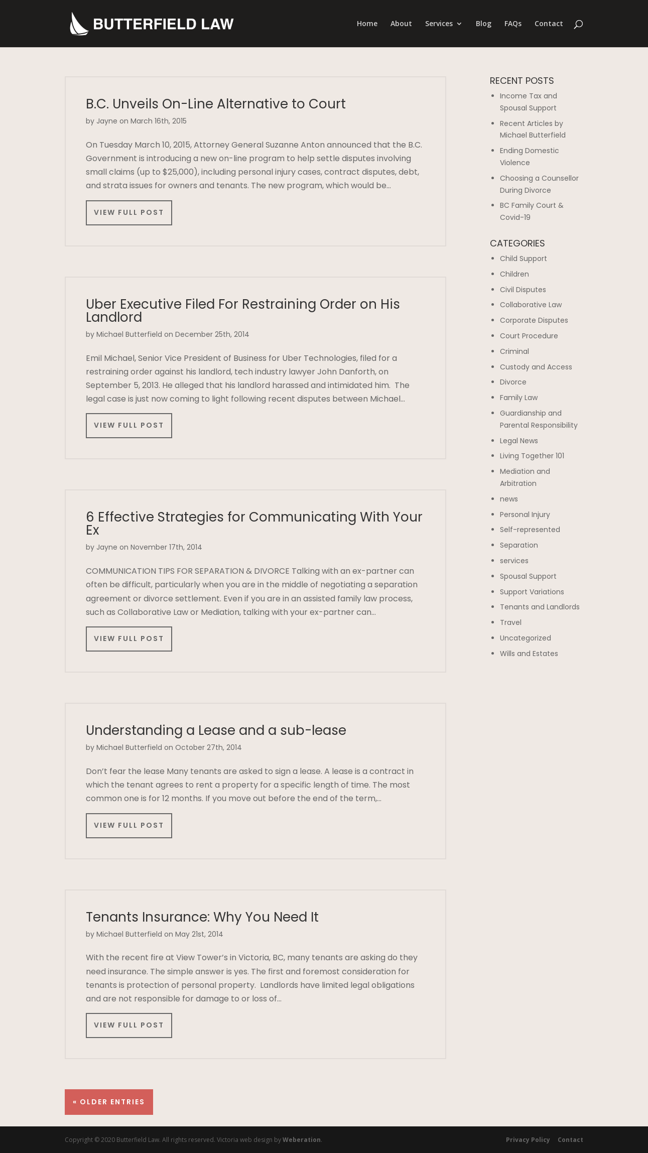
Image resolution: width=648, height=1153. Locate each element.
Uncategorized (525, 638)
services (514, 561)
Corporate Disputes (534, 320)
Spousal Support (528, 576)
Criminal (514, 351)
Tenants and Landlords (540, 607)
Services (439, 24)
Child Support (523, 258)
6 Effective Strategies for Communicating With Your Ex (254, 523)
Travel (511, 622)
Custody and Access (536, 367)
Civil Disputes (523, 290)
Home (367, 24)
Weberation (302, 1139)
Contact (549, 24)
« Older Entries (109, 1102)
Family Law (519, 398)
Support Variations (532, 592)
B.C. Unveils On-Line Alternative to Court (216, 104)
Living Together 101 (532, 456)
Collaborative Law (531, 305)
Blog (483, 24)
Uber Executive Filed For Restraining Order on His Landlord (243, 310)
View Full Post (129, 212)
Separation (519, 545)
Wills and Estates (529, 654)
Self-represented (530, 530)
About (401, 24)
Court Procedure (529, 336)
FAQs (513, 24)
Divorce (513, 382)
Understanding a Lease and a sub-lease (216, 730)
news (509, 499)
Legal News (519, 441)
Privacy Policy (528, 1139)
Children (514, 274)
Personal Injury (525, 514)
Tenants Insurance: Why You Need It (202, 917)
